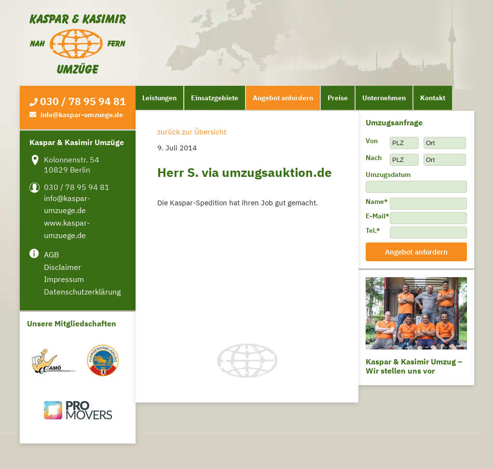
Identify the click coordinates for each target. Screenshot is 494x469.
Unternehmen (384, 98)
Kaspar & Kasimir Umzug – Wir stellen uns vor (414, 366)
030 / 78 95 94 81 (83, 101)
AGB (51, 254)
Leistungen (159, 98)
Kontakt (432, 98)
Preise (338, 98)
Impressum (64, 279)
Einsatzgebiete (214, 98)
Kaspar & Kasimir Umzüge (77, 44)
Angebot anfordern (283, 98)
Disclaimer (62, 267)
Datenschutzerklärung (82, 291)
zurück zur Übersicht (191, 131)
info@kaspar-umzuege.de (82, 114)
